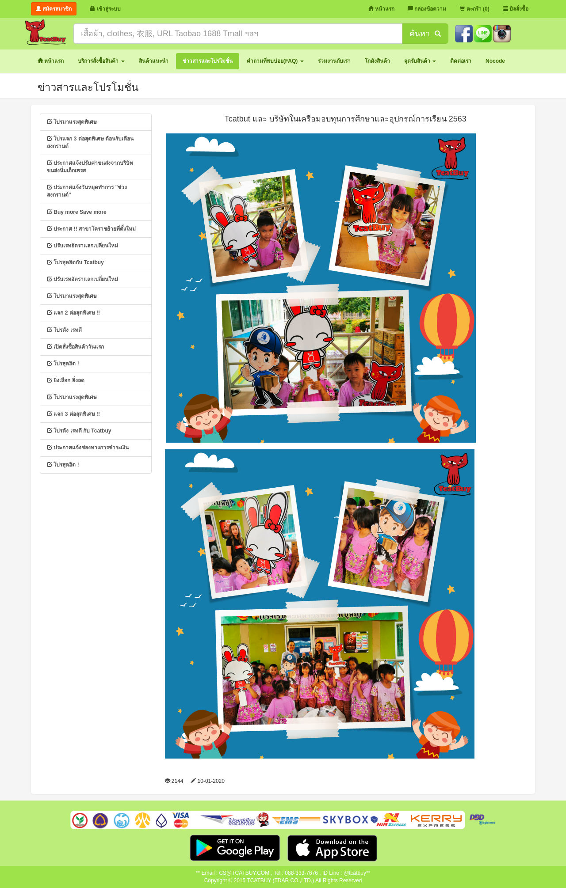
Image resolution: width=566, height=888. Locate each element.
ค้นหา (424, 33)
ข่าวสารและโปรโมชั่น (88, 87)
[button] (101, 61)
